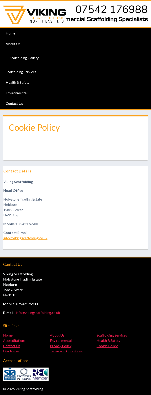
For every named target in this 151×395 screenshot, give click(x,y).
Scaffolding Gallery (24, 58)
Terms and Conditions (66, 351)
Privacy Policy (60, 346)
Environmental (16, 93)
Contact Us (14, 103)
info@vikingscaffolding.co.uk (25, 238)
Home (10, 33)
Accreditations (14, 340)
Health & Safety (17, 82)
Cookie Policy (107, 346)
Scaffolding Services (21, 72)
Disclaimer (11, 351)
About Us (13, 44)
